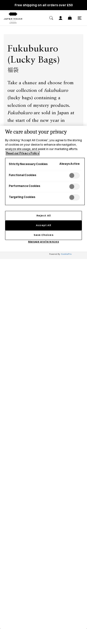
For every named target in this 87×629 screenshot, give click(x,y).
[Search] (51, 18)
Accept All (43, 225)
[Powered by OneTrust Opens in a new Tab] (67, 256)
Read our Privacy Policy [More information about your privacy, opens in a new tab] (22, 153)
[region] (43, 377)
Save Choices (44, 235)
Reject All (43, 215)
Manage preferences (43, 241)
